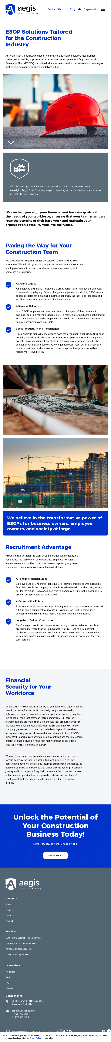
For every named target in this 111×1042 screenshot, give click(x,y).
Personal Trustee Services (18, 949)
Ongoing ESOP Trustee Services (21, 944)
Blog (8, 978)
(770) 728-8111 (21, 1014)
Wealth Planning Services (18, 955)
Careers (9, 989)
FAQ (8, 983)
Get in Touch (55, 856)
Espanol (90, 9)
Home (8, 905)
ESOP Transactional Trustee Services (24, 938)
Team (8, 916)
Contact (9, 922)
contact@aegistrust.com (23, 1011)
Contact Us (54, 9)
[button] (102, 9)
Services (11, 932)
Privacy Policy (35, 1038)
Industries (10, 972)
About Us (10, 911)
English (75, 9)
